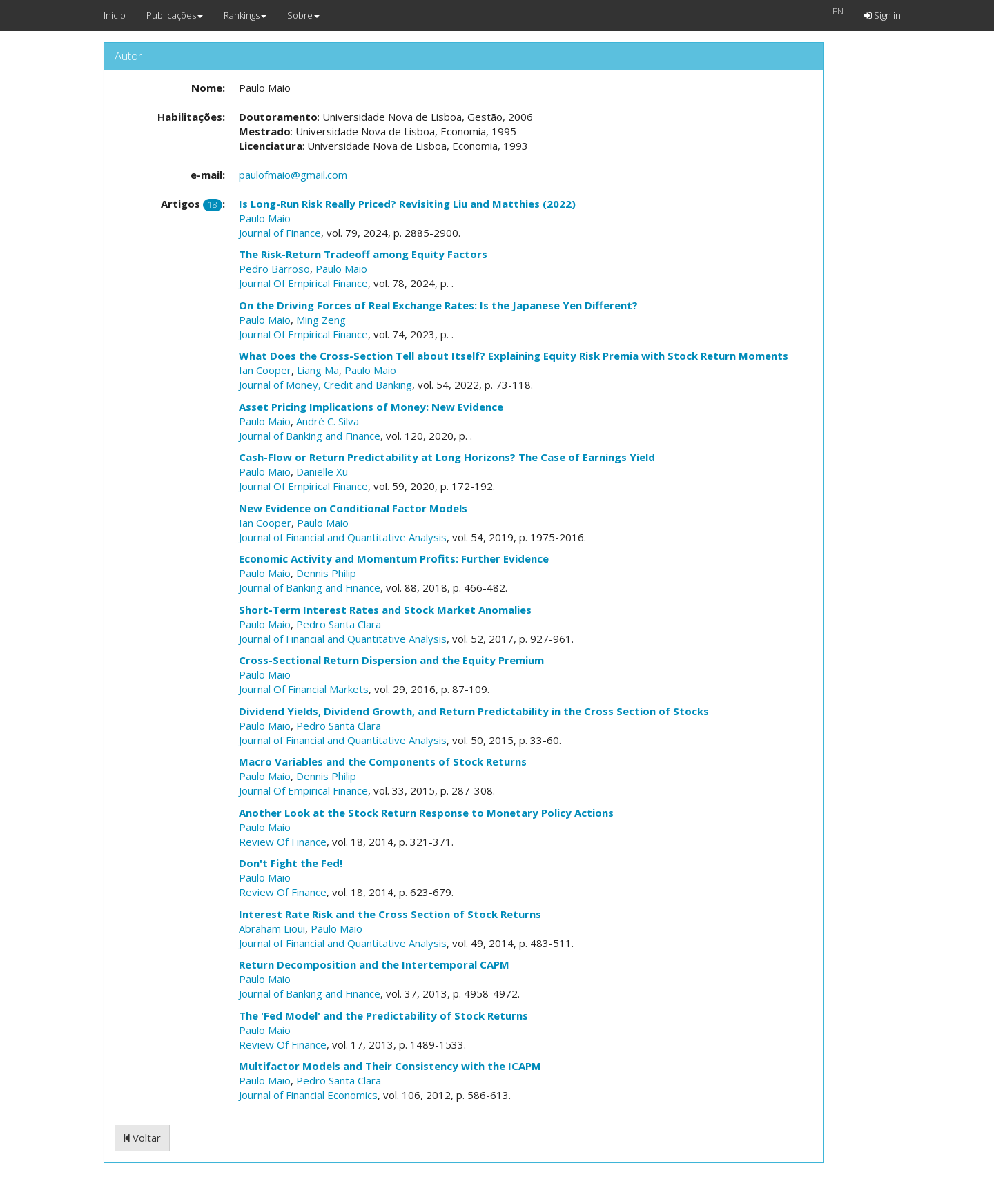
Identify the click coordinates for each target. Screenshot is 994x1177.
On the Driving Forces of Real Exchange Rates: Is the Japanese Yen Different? (438, 305)
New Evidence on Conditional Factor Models (353, 508)
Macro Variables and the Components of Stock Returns (383, 761)
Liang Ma (318, 370)
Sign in (882, 15)
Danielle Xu (322, 471)
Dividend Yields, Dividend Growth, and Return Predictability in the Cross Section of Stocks (474, 711)
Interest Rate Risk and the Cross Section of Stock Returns (390, 914)
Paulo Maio (265, 218)
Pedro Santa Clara (338, 624)
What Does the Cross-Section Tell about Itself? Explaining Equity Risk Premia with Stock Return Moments (513, 355)
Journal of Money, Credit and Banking (325, 384)
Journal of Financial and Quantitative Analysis (343, 537)
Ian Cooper (265, 370)
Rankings (245, 15)
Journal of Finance (280, 233)
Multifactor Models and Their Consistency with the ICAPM (390, 1066)
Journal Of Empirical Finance (303, 283)
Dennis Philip (326, 573)
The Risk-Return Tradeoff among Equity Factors (363, 254)
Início (115, 15)
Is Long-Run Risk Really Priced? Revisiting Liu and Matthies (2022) (407, 204)
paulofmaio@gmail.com (293, 175)
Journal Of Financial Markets (304, 689)
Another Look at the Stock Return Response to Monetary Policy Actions (426, 812)
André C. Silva (327, 421)
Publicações (174, 15)
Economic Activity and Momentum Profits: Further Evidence (394, 558)
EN (838, 11)
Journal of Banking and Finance (309, 435)
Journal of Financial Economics (308, 1095)
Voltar (142, 1138)
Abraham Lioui (272, 928)
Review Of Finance (283, 841)
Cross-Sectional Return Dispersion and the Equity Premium (391, 660)
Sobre (303, 15)
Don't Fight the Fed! (290, 863)
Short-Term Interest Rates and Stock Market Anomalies (385, 609)
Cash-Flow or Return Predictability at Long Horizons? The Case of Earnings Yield (447, 457)
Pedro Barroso (274, 268)
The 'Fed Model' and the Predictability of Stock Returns (383, 1015)
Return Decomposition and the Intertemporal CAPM (374, 964)
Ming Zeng (321, 320)
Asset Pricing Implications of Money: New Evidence (371, 407)
